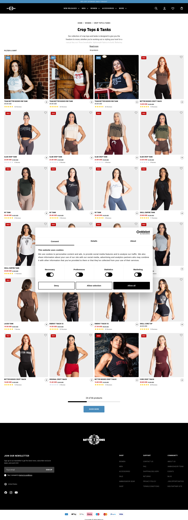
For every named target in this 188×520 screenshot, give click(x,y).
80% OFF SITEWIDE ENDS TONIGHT (94, 1)
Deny (56, 285)
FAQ (144, 466)
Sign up (49, 470)
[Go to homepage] (11, 8)
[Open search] (156, 8)
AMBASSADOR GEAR (127, 481)
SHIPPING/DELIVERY (151, 471)
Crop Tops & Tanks (102, 23)
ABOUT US (172, 461)
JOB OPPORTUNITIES (176, 481)
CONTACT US (148, 461)
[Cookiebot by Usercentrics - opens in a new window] (138, 232)
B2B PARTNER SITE (175, 486)
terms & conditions (25, 475)
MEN (84, 8)
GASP (121, 486)
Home (80, 23)
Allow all (132, 285)
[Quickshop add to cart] (45, 102)
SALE (121, 476)
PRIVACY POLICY (149, 481)
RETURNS (147, 476)
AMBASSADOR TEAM (176, 466)
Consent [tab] (55, 241)
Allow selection (94, 285)
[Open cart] (182, 8)
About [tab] (133, 241)
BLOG (170, 476)
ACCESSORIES (108, 8)
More (121, 8)
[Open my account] (164, 8)
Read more (94, 46)
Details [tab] (94, 241)
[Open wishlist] (172, 8)
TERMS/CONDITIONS (151, 486)
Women (88, 23)
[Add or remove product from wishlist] (45, 57)
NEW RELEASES (70, 8)
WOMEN (94, 8)
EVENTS (171, 471)
